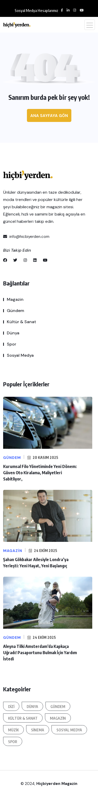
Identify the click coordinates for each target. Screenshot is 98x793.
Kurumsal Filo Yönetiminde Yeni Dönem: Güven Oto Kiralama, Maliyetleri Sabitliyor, (40, 473)
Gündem (15, 310)
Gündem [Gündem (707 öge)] (57, 706)
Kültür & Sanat (21, 321)
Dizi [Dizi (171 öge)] (11, 706)
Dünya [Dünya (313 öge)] (32, 706)
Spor (11, 344)
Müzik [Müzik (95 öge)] (13, 730)
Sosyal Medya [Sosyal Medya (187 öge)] (69, 730)
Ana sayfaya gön (49, 115)
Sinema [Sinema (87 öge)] (37, 730)
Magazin (15, 299)
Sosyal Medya (20, 355)
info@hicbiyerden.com (26, 236)
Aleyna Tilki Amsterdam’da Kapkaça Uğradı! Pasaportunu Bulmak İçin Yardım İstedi (40, 652)
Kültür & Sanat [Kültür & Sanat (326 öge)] (23, 718)
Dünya (13, 333)
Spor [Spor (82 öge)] (12, 741)
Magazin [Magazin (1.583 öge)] (58, 718)
